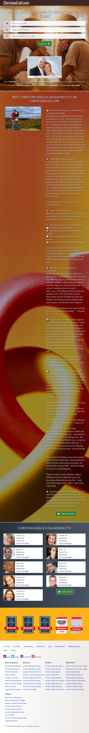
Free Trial (6, 646)
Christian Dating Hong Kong (74, 678)
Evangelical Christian (11, 678)
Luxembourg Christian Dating (32, 683)
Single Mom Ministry (11, 721)
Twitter (15, 657)
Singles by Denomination (12, 689)
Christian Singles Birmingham (54, 666)
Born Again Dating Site (12, 669)
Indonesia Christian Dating (74, 683)
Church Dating (9, 715)
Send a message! (22, 599)
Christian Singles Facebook (13, 709)
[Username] (48, 23)
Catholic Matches (10, 675)
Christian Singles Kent (52, 675)
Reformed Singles (10, 686)
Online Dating (28, 646)
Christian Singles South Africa (32, 678)
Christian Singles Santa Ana (53, 683)
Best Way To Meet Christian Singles (15, 703)
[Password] (48, 29)
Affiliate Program (74, 646)
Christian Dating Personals (13, 706)
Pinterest (36, 657)
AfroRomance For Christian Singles (76, 669)
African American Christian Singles (76, 666)
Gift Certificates (60, 646)
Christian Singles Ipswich (52, 672)
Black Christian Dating (73, 672)
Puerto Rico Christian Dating (31, 686)
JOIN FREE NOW (66, 513)
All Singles (16, 646)
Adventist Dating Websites (13, 666)
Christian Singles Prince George (55, 680)
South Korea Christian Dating (75, 689)
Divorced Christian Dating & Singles (16, 718)
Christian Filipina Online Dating (75, 680)
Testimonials (40, 646)
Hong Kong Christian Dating (31, 680)
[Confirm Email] (48, 36)
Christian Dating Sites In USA (32, 669)
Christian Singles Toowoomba (54, 689)
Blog (49, 646)
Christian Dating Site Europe (31, 666)
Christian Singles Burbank (53, 669)
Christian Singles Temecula (53, 686)
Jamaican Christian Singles (74, 686)
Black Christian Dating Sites (74, 675)
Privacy (13, 650)
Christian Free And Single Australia (33, 675)
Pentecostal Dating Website (13, 680)
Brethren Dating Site (11, 672)
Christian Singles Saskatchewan (15, 712)
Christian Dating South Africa (32, 672)
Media (5, 650)
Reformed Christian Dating (13, 683)
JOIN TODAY (65, 591)
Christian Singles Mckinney (53, 678)
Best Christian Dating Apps (13, 697)
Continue (44, 43)
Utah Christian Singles (30, 689)
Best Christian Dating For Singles (15, 700)
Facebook (25, 657)
